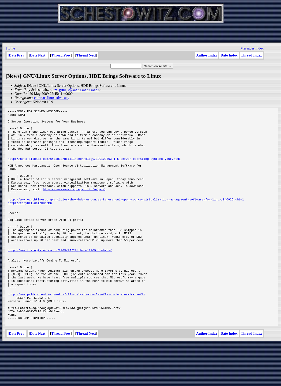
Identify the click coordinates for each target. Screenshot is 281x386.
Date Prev (16, 55)
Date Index (228, 55)
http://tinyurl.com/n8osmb (30, 222)
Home (10, 48)
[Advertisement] (141, 31)
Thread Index (251, 55)
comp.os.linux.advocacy (51, 98)
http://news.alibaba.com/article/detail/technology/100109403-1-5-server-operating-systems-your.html (94, 169)
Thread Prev (61, 55)
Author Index (206, 55)
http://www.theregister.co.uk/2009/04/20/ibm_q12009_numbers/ (60, 279)
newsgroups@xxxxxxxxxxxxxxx (75, 90)
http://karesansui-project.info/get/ (74, 205)
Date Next (37, 55)
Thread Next (86, 55)
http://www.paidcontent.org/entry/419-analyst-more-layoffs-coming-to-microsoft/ (76, 332)
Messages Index (252, 48)
